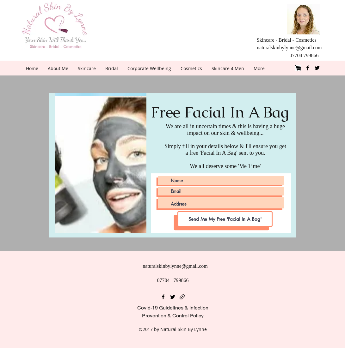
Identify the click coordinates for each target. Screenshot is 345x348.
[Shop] (298, 68)
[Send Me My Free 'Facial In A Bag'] (225, 219)
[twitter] (317, 68)
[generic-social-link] (182, 297)
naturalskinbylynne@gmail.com (289, 47)
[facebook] (308, 68)
